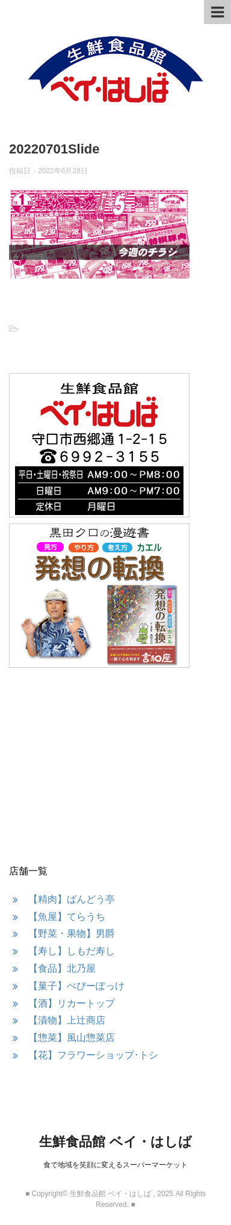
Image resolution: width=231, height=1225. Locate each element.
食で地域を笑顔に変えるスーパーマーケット (115, 1165)
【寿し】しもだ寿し (71, 951)
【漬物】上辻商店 (66, 1020)
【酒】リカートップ (71, 1003)
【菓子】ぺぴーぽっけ (76, 986)
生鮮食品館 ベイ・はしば (115, 1141)
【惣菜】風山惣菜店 (71, 1037)
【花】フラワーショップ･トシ (93, 1055)
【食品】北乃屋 (62, 968)
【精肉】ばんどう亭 (71, 899)
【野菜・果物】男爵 (71, 933)
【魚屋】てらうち (66, 917)
